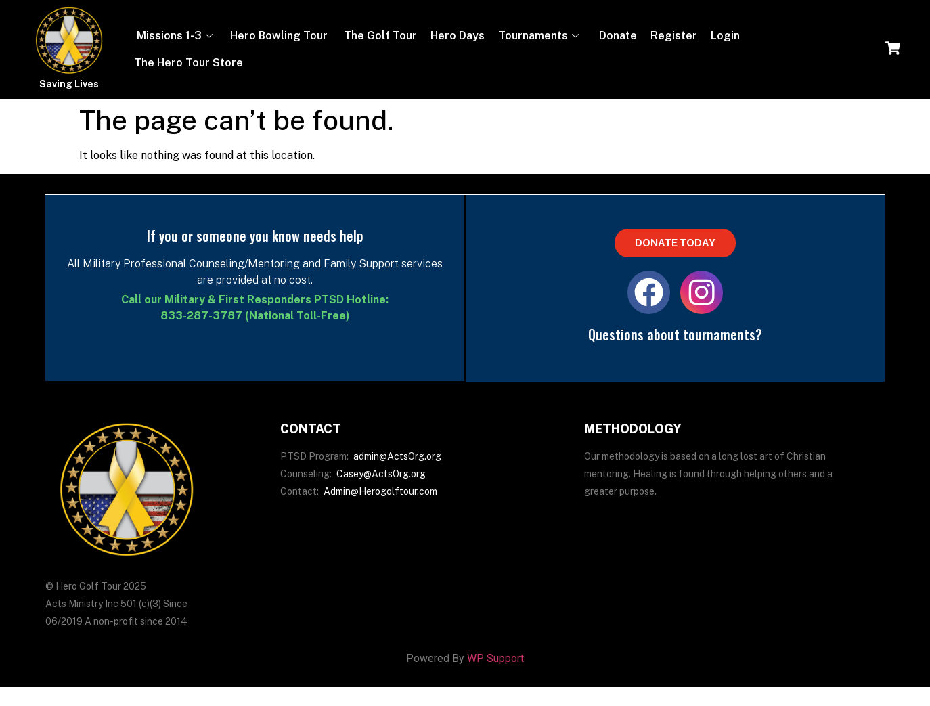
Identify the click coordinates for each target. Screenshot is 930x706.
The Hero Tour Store (188, 62)
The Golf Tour (379, 35)
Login (725, 35)
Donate (616, 35)
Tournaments (538, 35)
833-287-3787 (201, 315)
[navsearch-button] (892, 49)
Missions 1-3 (173, 35)
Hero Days (457, 35)
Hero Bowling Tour (279, 35)
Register (673, 35)
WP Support (495, 663)
